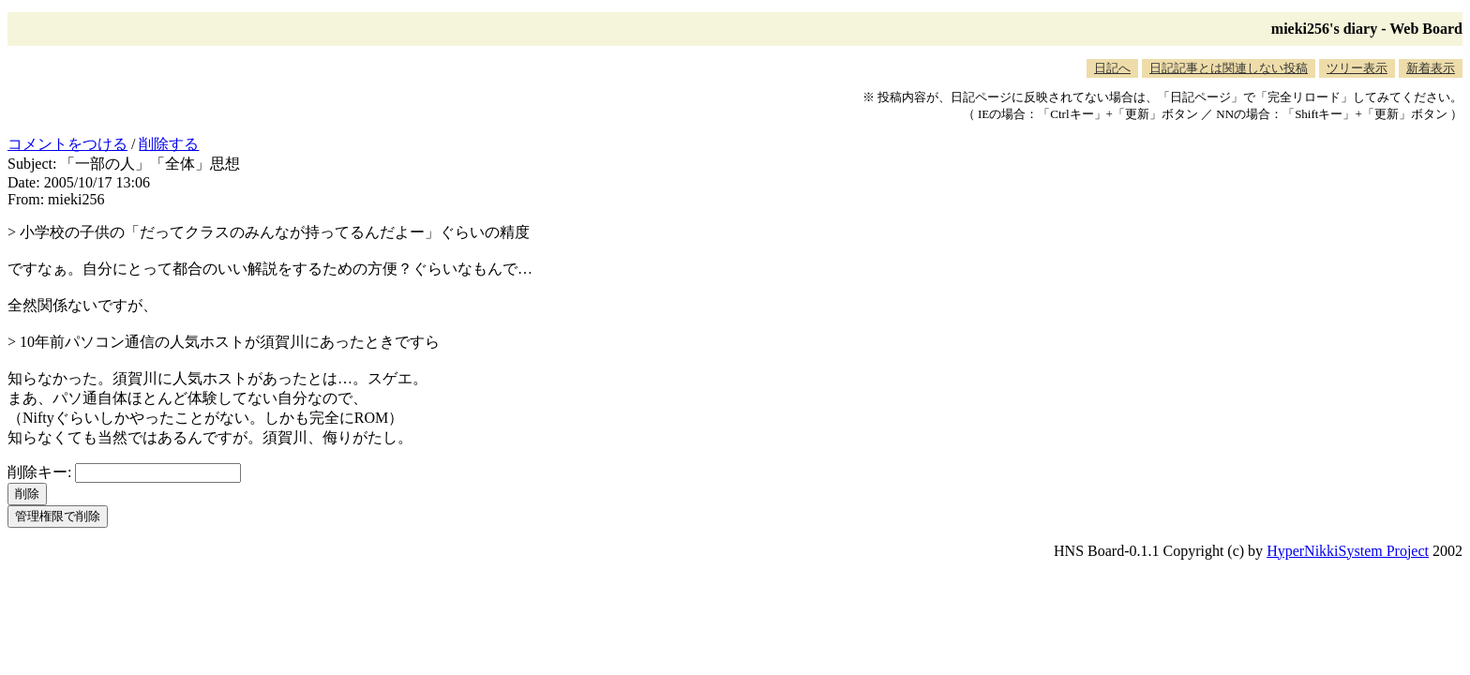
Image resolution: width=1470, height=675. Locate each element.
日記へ (1112, 68)
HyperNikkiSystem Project (1348, 551)
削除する (169, 144)
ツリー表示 (1357, 68)
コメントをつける (68, 144)
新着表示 (1430, 68)
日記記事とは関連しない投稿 (1228, 68)
